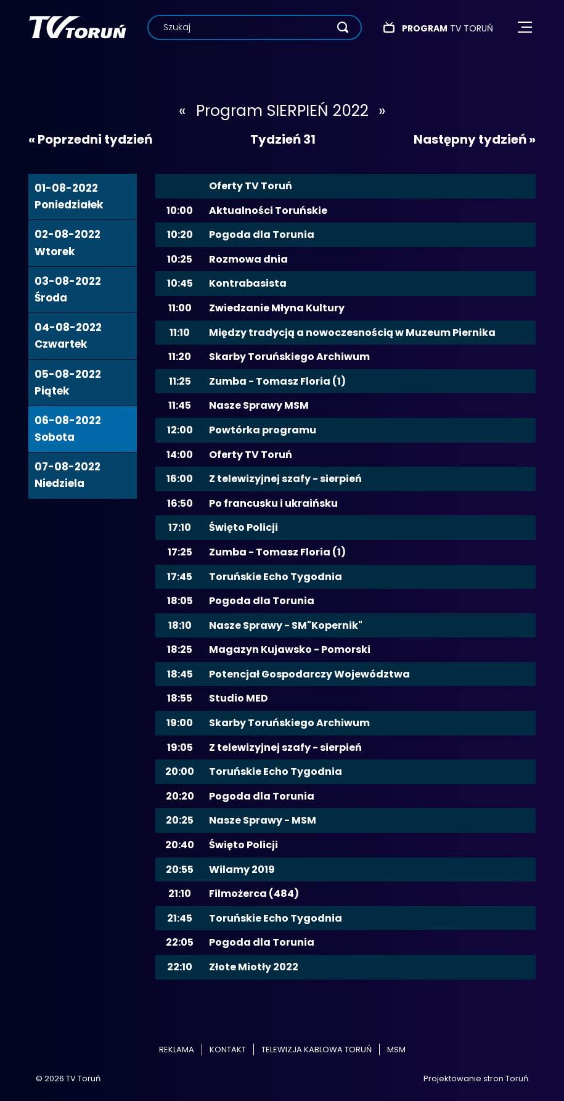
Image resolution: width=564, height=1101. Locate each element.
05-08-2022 (68, 382)
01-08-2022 (69, 196)
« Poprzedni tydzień (90, 139)
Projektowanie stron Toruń (475, 1078)
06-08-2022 (68, 428)
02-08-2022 (67, 242)
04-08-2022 (68, 335)
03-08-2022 (68, 289)
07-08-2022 (67, 475)
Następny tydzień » (475, 139)
